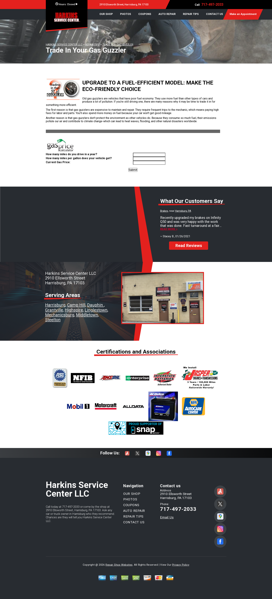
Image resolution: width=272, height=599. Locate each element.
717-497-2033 (212, 4)
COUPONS (144, 14)
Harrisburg (55, 305)
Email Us (167, 517)
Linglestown (96, 310)
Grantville (54, 310)
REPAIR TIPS (191, 14)
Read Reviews (188, 245)
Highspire (74, 310)
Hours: (66, 4)
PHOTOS (125, 14)
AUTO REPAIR (167, 14)
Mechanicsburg (59, 314)
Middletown (87, 314)
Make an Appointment (243, 14)
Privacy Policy (180, 564)
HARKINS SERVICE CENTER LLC (64, 44)
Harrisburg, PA (183, 210)
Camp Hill (76, 305)
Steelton (53, 319)
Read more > (168, 229)
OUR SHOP (106, 14)
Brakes (164, 210)
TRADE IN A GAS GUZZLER (117, 44)
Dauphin (95, 305)
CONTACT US (214, 14)
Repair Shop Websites (119, 564)
